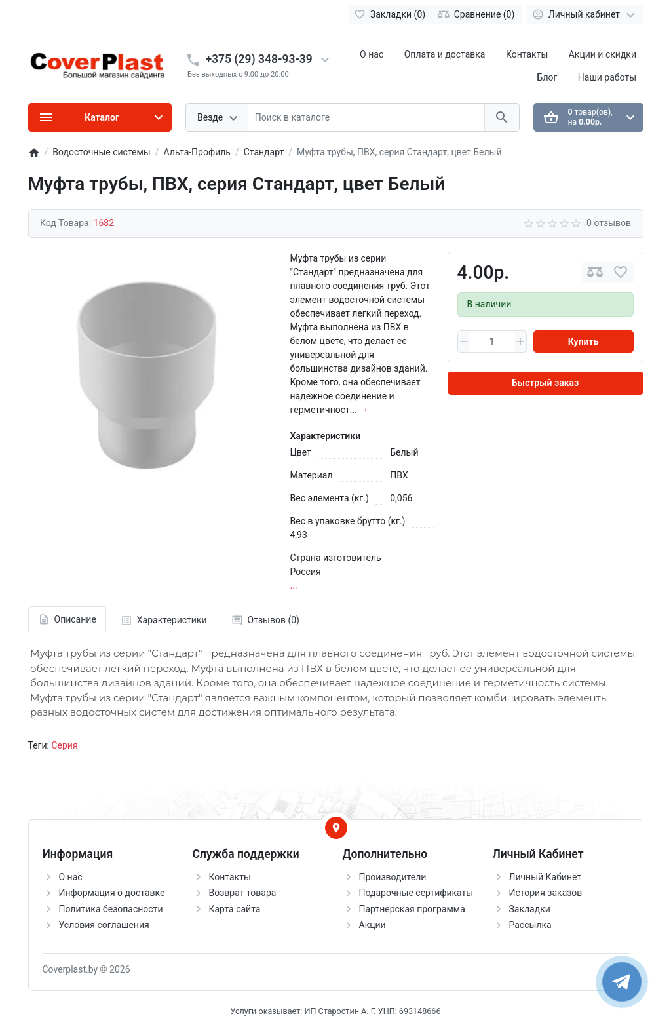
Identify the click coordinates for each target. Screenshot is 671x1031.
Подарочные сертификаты (416, 892)
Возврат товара (243, 892)
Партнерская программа (412, 909)
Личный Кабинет (545, 877)
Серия (64, 745)
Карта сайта (235, 909)
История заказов (546, 892)
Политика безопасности (111, 909)
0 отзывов (608, 223)
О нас (371, 54)
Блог (547, 77)
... (293, 585)
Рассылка (530, 925)
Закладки (529, 909)
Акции (372, 925)
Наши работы (607, 77)
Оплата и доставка (445, 54)
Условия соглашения (104, 925)
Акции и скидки (602, 54)
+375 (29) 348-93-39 (259, 59)
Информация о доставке (112, 892)
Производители (393, 877)
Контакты (527, 54)
